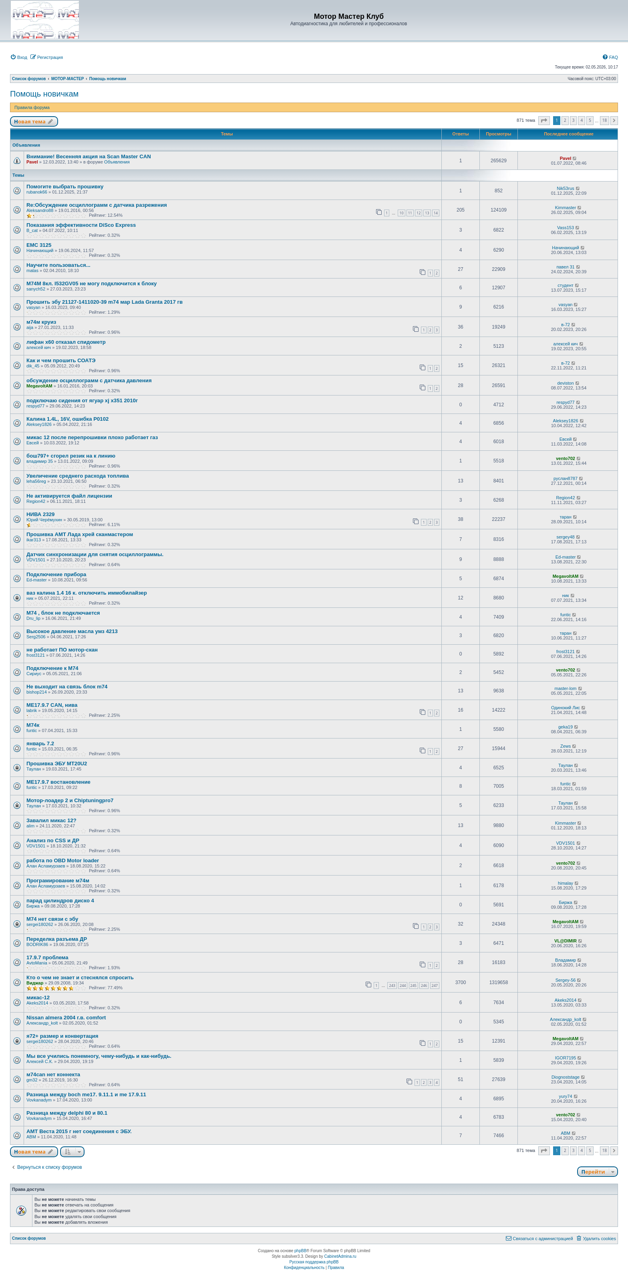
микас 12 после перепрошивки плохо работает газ (92, 437)
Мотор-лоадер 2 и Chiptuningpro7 (69, 800)
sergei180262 (39, 924)
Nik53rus (565, 188)
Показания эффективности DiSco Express (81, 225)
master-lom (566, 688)
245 (414, 985)
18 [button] (604, 120)
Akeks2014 (37, 1003)
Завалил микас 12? (51, 820)
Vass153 (565, 227)
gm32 (32, 1079)
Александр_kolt (42, 1023)
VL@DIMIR (565, 940)
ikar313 (33, 539)
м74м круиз (41, 322)
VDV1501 (35, 559)
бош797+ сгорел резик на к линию (70, 456)
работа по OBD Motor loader (62, 860)
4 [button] (581, 120)
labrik (31, 710)
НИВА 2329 (40, 514)
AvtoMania (36, 962)
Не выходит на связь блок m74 (66, 687)
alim (30, 825)
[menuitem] (18, 57)
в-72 (565, 324)
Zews (565, 746)
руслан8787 (566, 478)
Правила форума (32, 107)
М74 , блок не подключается (63, 613)
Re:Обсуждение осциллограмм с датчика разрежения (96, 205)
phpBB (300, 1251)
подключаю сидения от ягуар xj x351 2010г (82, 400)
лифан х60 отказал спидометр (66, 342)
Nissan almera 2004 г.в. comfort (66, 1018)
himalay (565, 883)
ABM (31, 1136)
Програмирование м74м (57, 881)
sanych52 (35, 288)
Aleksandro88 (39, 210)
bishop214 (36, 692)
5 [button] (590, 120)
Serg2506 (36, 636)
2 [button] (565, 120)
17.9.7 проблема (47, 957)
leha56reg (36, 481)
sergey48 (565, 537)
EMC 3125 (38, 245)
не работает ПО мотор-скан (62, 650)
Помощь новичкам (44, 93)
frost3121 (35, 655)
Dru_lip (33, 618)
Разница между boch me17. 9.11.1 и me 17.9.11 (86, 1094)
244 (403, 985)
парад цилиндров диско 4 (60, 901)
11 (410, 213)
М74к (32, 725)
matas (32, 270)
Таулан (33, 769)
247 (435, 985)
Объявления (117, 161)
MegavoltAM (39, 385)
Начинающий (39, 250)
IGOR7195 (565, 1057)
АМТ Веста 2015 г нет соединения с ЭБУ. (79, 1131)
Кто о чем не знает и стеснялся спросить (80, 977)
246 (424, 985)
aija (29, 327)
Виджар (34, 982)
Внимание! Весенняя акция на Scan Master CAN (88, 156)
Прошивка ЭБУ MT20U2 (56, 764)
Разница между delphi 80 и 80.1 (66, 1113)
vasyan (33, 307)
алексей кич (38, 347)
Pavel (32, 161)
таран (565, 516)
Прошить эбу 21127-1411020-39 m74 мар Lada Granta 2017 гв (104, 302)
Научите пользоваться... (58, 265)
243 (392, 985)
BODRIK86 (37, 944)
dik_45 (32, 365)
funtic (565, 614)
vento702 (565, 458)
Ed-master (566, 557)
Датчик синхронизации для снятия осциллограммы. (94, 554)
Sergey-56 (566, 980)
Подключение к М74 (52, 668)
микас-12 (38, 998)
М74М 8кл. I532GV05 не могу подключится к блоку (91, 283)
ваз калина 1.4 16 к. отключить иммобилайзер (86, 593)
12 (419, 213)
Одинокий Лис (565, 707)
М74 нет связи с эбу (52, 919)
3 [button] (573, 120)
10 (401, 213)
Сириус (33, 673)
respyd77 (35, 405)
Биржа (33, 906)
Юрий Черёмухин (44, 519)
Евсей (32, 442)
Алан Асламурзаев (45, 865)
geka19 (565, 726)
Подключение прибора (56, 574)
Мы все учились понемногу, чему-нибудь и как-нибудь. (98, 1056)
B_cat (32, 230)
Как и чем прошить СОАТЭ (61, 360)
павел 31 (565, 266)
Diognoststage (566, 1077)
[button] (544, 120)
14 (436, 213)
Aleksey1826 (39, 424)
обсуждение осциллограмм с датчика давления (89, 380)
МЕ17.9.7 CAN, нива (51, 705)
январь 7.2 (40, 743)
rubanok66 (36, 192)
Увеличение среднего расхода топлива (77, 476)
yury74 (565, 1096)
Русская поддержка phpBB (313, 1262)
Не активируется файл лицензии (69, 496)
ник (29, 598)
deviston (566, 383)
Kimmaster (565, 207)
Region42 (35, 501)
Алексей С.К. (39, 1061)
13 (427, 213)
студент (565, 285)
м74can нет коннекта (53, 1074)
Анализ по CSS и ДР (52, 840)
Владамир (565, 960)
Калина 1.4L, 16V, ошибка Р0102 (67, 419)
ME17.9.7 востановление (58, 782)
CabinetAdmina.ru (340, 1256)
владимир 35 (39, 461)
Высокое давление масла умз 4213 (72, 631)
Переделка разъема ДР (56, 939)
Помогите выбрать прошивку (64, 187)
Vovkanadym (39, 1099)
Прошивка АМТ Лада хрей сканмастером (79, 534)
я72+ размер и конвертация (62, 1036)
